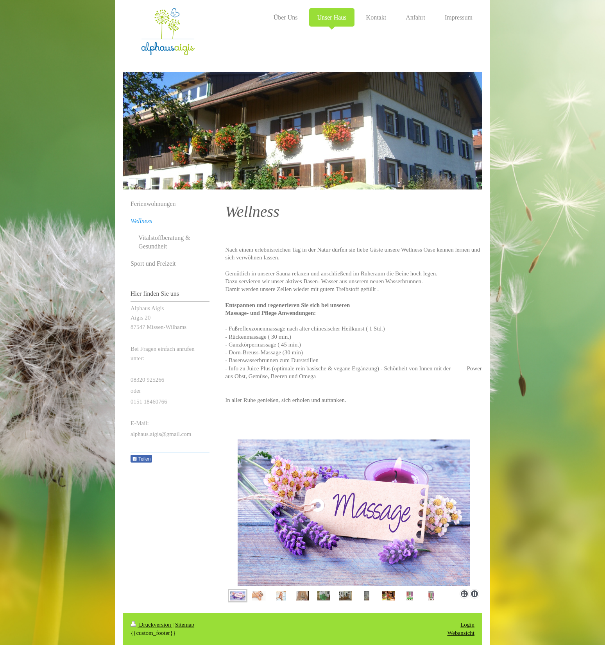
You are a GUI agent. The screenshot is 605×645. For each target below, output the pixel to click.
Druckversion (151, 625)
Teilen (141, 459)
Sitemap (184, 625)
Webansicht (460, 633)
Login (467, 625)
